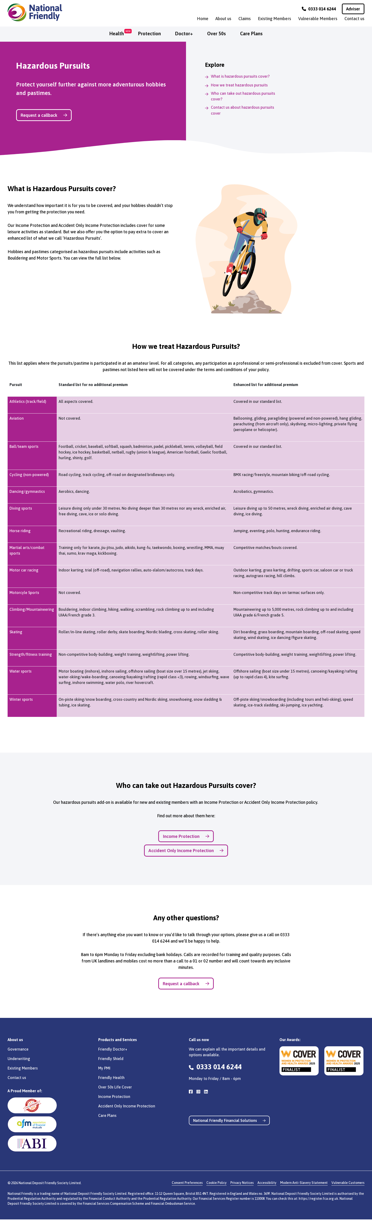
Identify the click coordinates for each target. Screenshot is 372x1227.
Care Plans (251, 33)
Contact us (354, 18)
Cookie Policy (216, 1190)
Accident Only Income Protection (186, 855)
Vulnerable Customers (347, 1190)
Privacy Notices (242, 1190)
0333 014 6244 (319, 8)
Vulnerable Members (317, 18)
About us (223, 18)
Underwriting (19, 1066)
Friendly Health (111, 1085)
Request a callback (51, 116)
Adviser (353, 8)
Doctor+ (184, 33)
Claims (244, 18)
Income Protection (186, 839)
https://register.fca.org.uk (318, 1206)
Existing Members (274, 18)
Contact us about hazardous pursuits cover (245, 112)
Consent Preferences (187, 1190)
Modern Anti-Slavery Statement (304, 1190)
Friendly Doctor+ (112, 1056)
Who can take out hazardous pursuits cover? (245, 97)
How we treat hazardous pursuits (242, 84)
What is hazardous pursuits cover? (242, 76)
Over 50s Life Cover (115, 1094)
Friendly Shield (110, 1066)
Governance (18, 1056)
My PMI (104, 1075)
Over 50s (216, 33)
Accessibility (266, 1190)
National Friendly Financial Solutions (231, 1128)
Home (202, 18)
